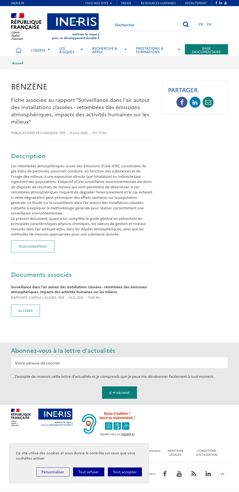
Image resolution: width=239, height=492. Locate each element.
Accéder (25, 310)
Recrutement (151, 451)
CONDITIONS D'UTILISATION (207, 452)
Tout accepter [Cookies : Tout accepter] (125, 471)
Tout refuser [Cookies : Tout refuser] (88, 471)
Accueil (17, 63)
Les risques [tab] (66, 50)
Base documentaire (206, 50)
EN (209, 24)
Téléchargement (32, 246)
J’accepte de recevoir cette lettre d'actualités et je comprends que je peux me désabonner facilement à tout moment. (114, 376)
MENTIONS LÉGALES (175, 452)
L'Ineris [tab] (38, 50)
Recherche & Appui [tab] (104, 50)
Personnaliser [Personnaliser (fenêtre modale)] (53, 471)
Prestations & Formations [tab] (149, 50)
